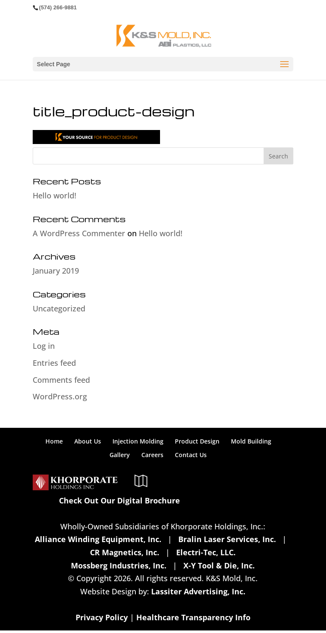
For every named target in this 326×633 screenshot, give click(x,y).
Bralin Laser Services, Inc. (227, 539)
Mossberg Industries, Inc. (118, 565)
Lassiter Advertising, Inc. (198, 591)
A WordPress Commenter (79, 233)
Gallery (120, 455)
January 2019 (56, 271)
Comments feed (61, 380)
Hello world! (54, 195)
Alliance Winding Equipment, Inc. (98, 539)
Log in (44, 346)
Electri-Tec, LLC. (206, 552)
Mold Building (251, 441)
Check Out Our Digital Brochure (119, 500)
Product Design (197, 441)
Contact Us (191, 455)
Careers (152, 455)
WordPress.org (60, 396)
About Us (87, 441)
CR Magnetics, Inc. (124, 552)
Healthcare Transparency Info (193, 617)
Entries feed (54, 363)
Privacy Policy (102, 617)
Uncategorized (59, 308)
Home (54, 441)
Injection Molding (137, 441)
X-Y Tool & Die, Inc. (219, 565)
